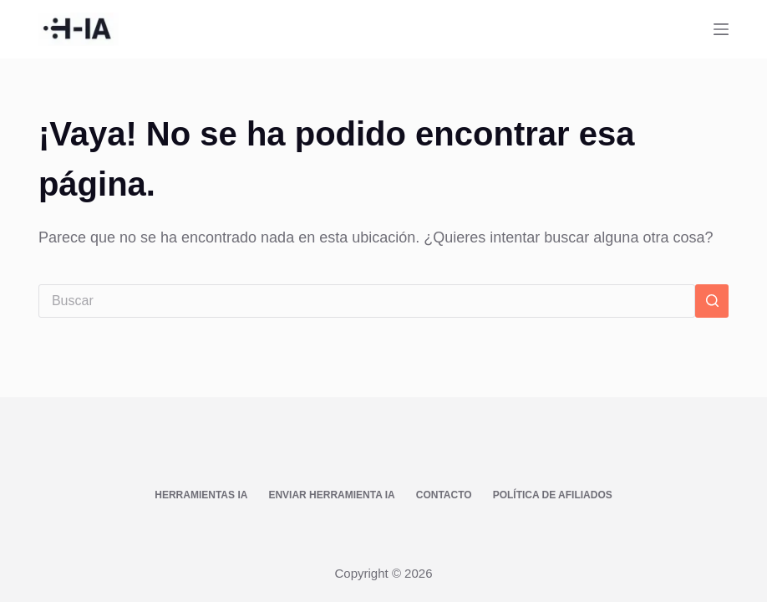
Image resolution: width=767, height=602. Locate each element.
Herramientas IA (201, 495)
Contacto (444, 495)
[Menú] (721, 29)
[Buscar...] (366, 301)
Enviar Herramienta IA (331, 495)
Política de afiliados (552, 495)
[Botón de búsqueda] (712, 301)
